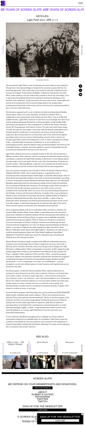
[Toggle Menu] (80, 3)
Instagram (42, 396)
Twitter (42, 399)
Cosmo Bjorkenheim (70, 353)
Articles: (42, 16)
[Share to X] (79, 90)
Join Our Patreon (42, 388)
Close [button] (82, 414)
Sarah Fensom (43, 353)
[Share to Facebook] (79, 86)
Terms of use (31, 421)
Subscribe (60, 421)
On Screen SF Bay (3, 348)
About (42, 392)
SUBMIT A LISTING (42, 394)
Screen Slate (16, 353)
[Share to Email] (79, 94)
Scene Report (3, 50)
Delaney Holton (43, 80)
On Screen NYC (30, 348)
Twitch (42, 401)
